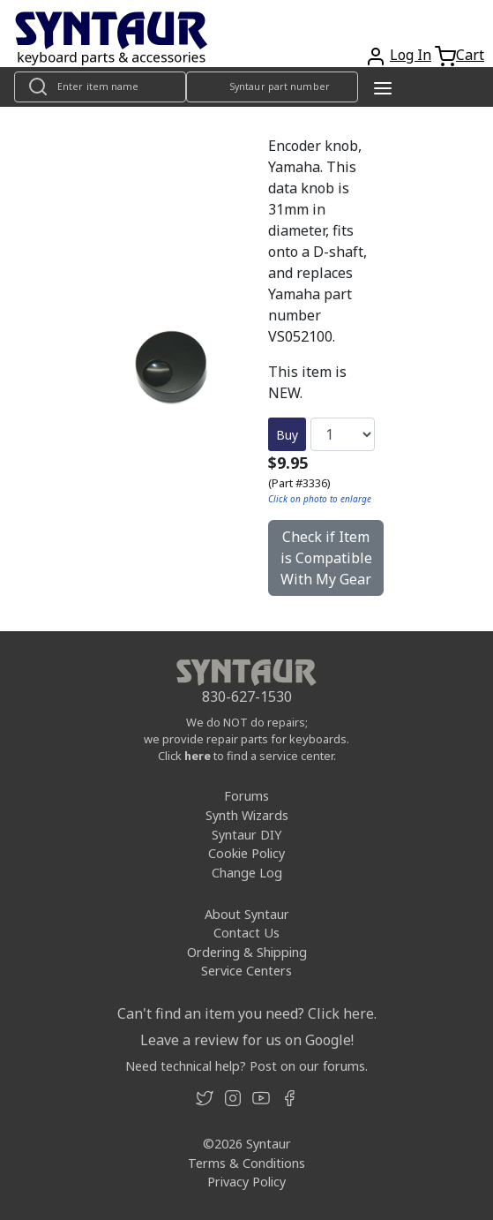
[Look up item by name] (100, 87)
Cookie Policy (246, 853)
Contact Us (246, 932)
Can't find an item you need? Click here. (247, 1013)
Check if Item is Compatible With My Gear (326, 558)
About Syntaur (247, 914)
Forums (246, 795)
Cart (470, 54)
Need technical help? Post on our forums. (246, 1066)
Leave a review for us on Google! (247, 1040)
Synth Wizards (246, 815)
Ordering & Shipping (247, 952)
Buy (287, 434)
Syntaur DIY (246, 834)
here (197, 756)
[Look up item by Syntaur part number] (272, 87)
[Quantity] (342, 434)
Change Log (247, 872)
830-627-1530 (247, 696)
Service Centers (246, 970)
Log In (410, 54)
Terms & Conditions (246, 1163)
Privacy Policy (246, 1181)
